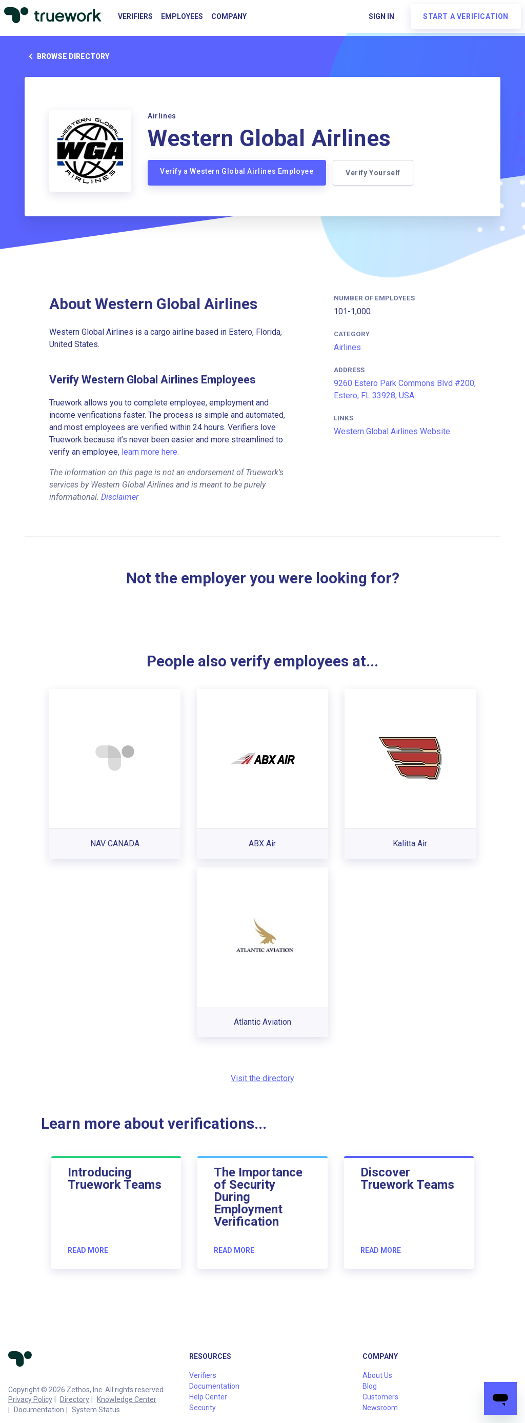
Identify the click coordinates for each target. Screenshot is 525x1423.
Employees (182, 16)
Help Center (208, 1397)
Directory (74, 1399)
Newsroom (380, 1408)
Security (202, 1408)
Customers (380, 1397)
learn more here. (150, 452)
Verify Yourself (374, 173)
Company (229, 16)
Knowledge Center (126, 1399)
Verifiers (135, 16)
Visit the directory (262, 1078)
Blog (369, 1386)
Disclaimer (119, 497)
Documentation (39, 1410)
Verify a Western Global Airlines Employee (237, 171)
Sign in (381, 16)
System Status (96, 1410)
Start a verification (466, 16)
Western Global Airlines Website (392, 431)
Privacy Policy (30, 1399)
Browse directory (67, 56)
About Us (377, 1375)
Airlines (347, 347)
